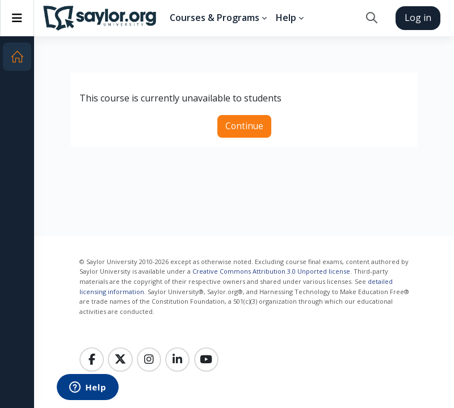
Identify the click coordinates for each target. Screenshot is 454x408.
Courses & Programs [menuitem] (214, 17)
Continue (244, 126)
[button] (371, 18)
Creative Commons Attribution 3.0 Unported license (271, 271)
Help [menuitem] (286, 17)
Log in (418, 17)
